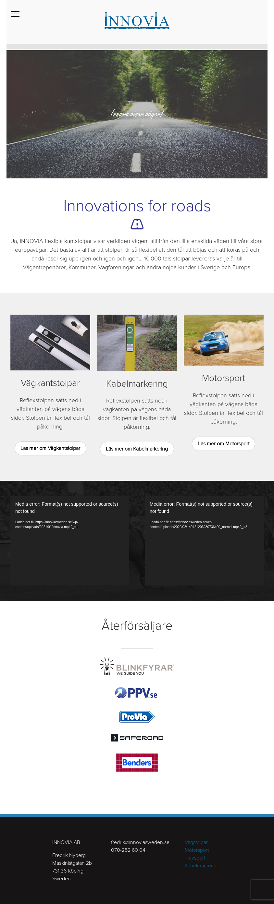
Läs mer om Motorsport (223, 443)
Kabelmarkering (202, 865)
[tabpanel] (137, 113)
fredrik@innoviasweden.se (140, 842)
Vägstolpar (196, 842)
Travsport (195, 858)
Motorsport (197, 850)
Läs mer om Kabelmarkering (137, 449)
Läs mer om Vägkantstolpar (50, 448)
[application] (69, 540)
